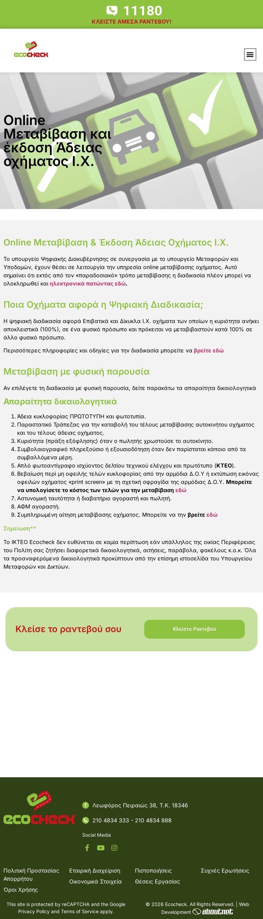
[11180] (112, 11)
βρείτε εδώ (209, 350)
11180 (142, 11)
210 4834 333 (111, 820)
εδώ (181, 490)
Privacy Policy (34, 911)
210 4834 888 (153, 820)
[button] (250, 54)
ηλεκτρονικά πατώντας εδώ (87, 283)
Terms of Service (80, 911)
